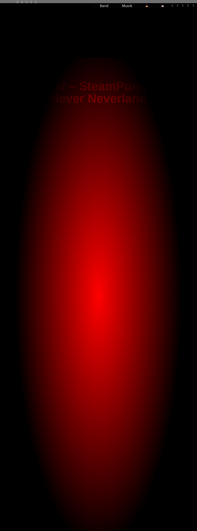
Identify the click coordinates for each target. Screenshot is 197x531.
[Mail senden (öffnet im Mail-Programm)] (33, 2)
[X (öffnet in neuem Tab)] (19, 2)
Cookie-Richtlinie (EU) (173, 527)
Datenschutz (150, 527)
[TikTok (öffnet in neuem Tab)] (37, 2)
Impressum (160, 527)
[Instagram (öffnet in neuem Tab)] (28, 2)
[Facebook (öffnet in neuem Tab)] (23, 2)
